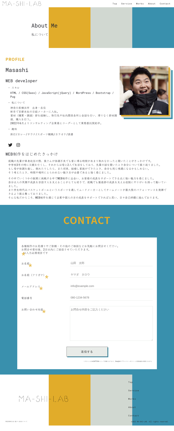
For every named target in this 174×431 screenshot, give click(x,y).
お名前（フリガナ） (33, 275)
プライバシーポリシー (128, 367)
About (152, 3)
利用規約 (139, 367)
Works (140, 3)
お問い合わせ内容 (32, 309)
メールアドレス (30, 286)
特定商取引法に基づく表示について (16, 427)
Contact (165, 3)
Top (115, 3)
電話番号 (26, 298)
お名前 (25, 263)
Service (126, 3)
